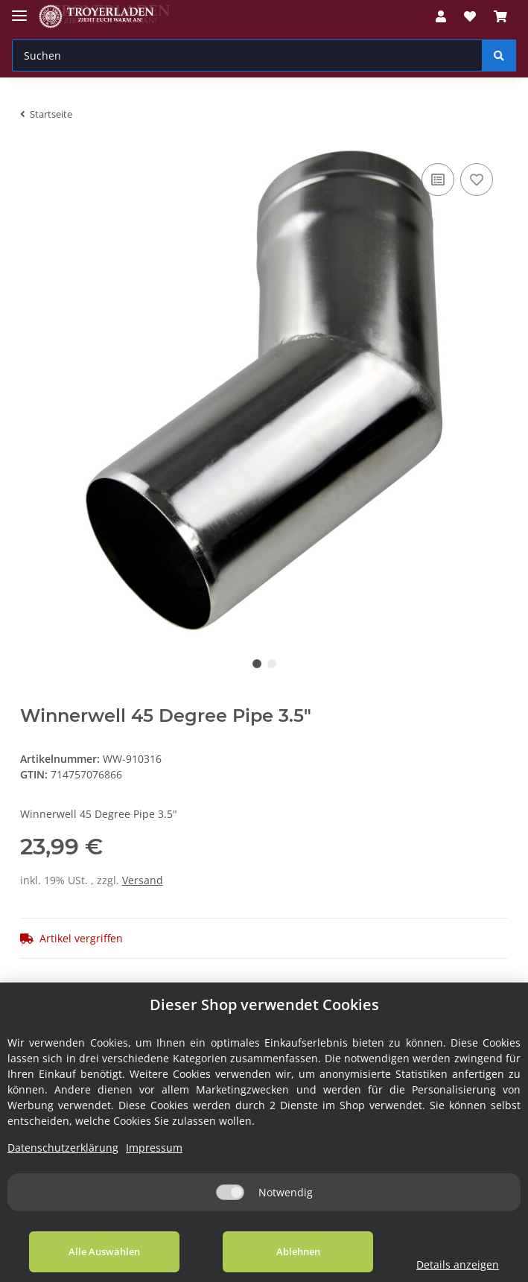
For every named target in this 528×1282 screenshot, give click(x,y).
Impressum (154, 1147)
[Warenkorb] (500, 16)
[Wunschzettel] (470, 16)
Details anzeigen (457, 1264)
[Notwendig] (230, 1192)
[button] (441, 16)
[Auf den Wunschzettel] (476, 179)
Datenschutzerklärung (62, 1147)
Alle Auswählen (104, 1251)
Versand (142, 880)
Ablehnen (297, 1251)
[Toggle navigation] (19, 9)
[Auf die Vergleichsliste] (438, 179)
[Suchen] (247, 55)
